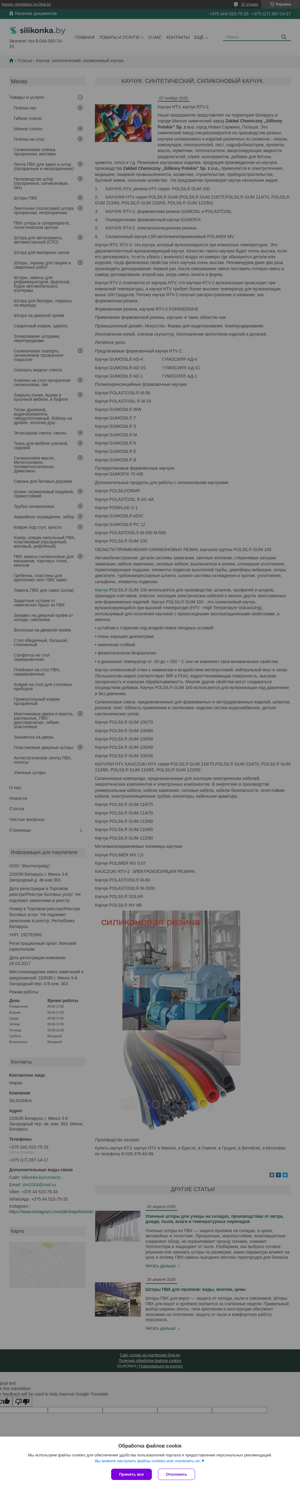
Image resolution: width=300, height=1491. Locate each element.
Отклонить (176, 1474)
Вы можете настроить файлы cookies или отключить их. (148, 1461)
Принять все (131, 1474)
